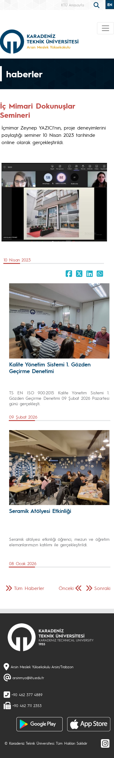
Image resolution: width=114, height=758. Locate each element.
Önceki (66, 588)
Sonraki (102, 588)
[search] (97, 4)
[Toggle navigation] (105, 28)
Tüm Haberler (29, 588)
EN (109, 4)
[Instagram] (105, 743)
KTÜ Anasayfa (72, 4)
